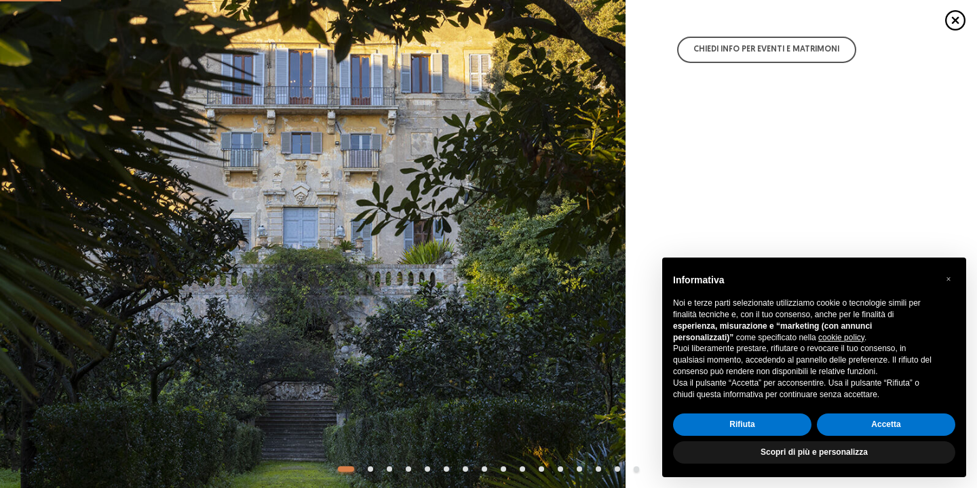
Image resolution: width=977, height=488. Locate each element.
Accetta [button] (885, 424)
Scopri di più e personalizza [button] (814, 452)
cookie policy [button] (841, 337)
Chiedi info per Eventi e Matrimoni (766, 49)
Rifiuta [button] (741, 424)
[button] (948, 279)
